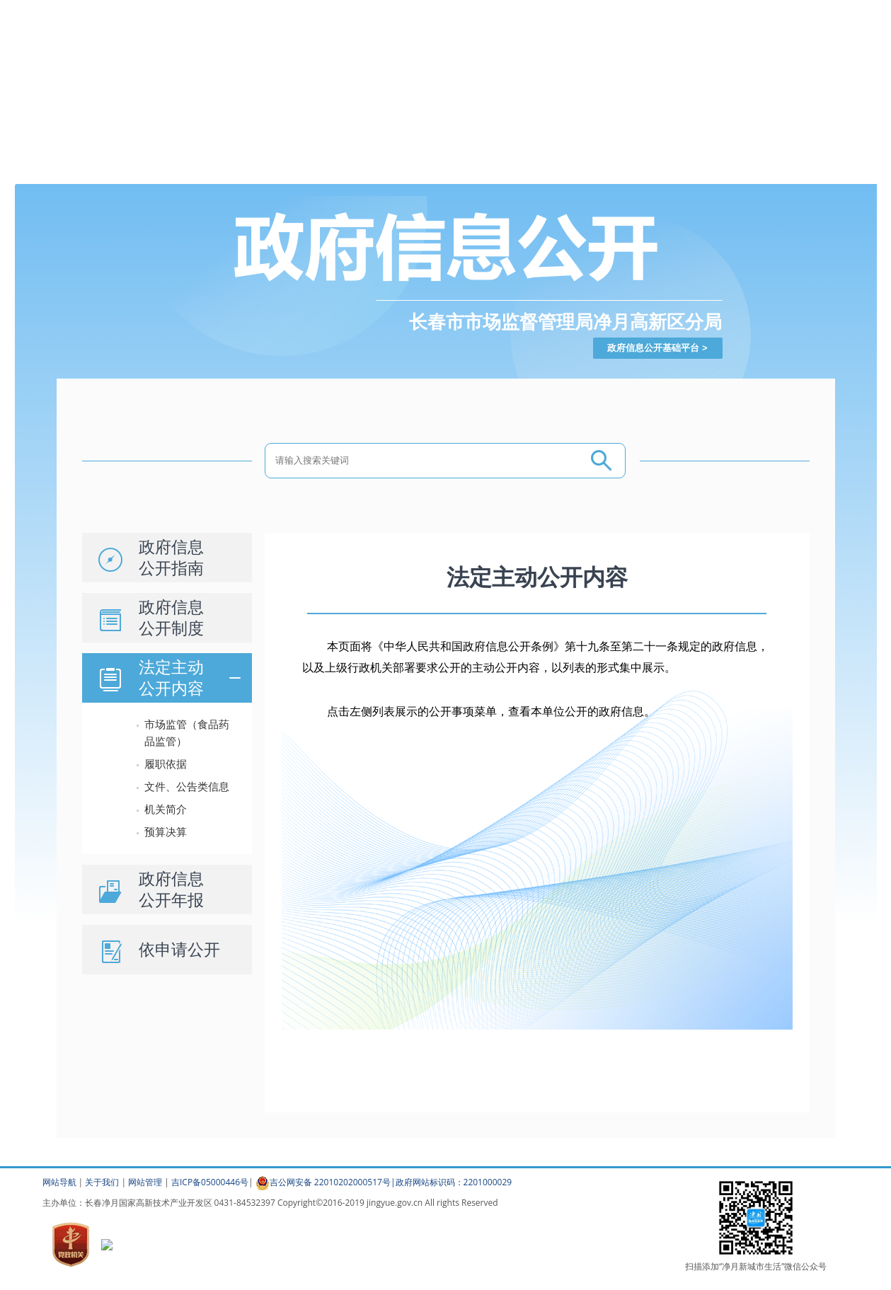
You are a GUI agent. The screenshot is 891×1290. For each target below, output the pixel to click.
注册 (585, 8)
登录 (560, 8)
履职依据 (165, 764)
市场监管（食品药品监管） (186, 732)
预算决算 (165, 832)
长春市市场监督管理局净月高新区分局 (565, 322)
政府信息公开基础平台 (653, 347)
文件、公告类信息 (186, 787)
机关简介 (165, 809)
